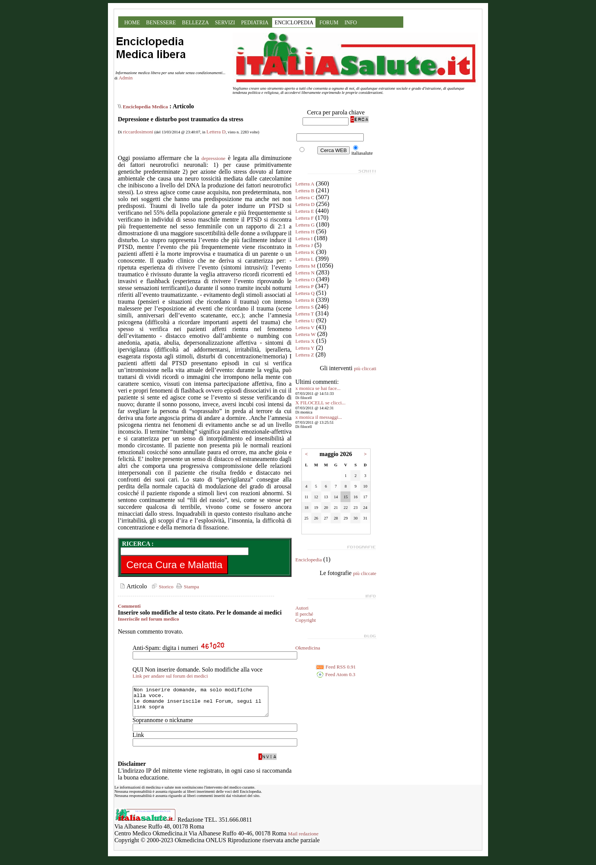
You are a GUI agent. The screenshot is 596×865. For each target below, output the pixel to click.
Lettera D (216, 132)
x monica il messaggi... (318, 417)
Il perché (304, 614)
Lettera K (305, 252)
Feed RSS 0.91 (336, 667)
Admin (126, 78)
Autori (302, 608)
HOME (132, 22)
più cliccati (365, 368)
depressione (213, 158)
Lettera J (304, 245)
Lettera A (304, 184)
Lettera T (304, 314)
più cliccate (364, 573)
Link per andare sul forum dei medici (170, 676)
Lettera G (305, 225)
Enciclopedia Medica (145, 106)
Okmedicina (307, 648)
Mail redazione (303, 839)
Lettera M (305, 266)
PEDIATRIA (254, 22)
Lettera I (304, 238)
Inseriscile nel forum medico (148, 619)
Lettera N (305, 273)
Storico (161, 586)
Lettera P (304, 286)
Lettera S (304, 307)
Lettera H (305, 231)
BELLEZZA (195, 22)
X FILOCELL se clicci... (320, 403)
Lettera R (304, 300)
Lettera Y (304, 348)
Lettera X (305, 341)
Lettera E (304, 211)
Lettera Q (305, 293)
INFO (350, 22)
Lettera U (305, 320)
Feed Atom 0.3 (335, 674)
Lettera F (304, 218)
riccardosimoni (138, 132)
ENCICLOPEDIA (293, 22)
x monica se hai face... (318, 388)
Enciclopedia (308, 559)
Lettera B (304, 190)
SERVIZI (225, 22)
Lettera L (304, 259)
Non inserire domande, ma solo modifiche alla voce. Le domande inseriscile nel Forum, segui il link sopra (208, 704)
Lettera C (304, 197)
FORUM (328, 22)
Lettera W (305, 334)
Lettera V (304, 327)
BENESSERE (161, 22)
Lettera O (305, 279)
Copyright (305, 620)
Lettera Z (304, 355)
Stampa (187, 586)
